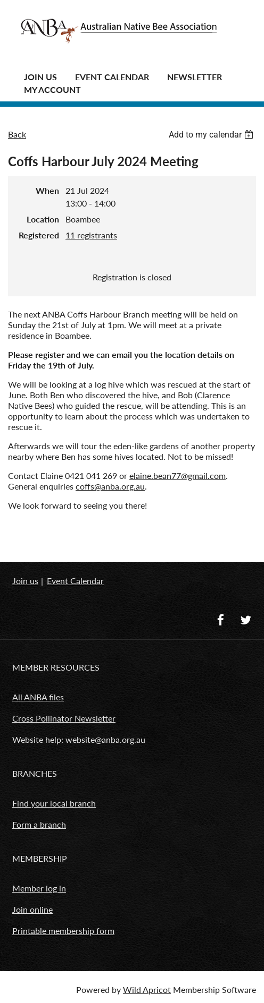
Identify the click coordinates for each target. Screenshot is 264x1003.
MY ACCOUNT (52, 89)
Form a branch (39, 824)
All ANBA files (38, 697)
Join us (25, 581)
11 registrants (91, 235)
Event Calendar (112, 77)
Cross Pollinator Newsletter (64, 718)
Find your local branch (54, 803)
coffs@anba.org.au (110, 486)
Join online (32, 909)
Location (43, 219)
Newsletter (194, 77)
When (47, 190)
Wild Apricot (147, 989)
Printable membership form (63, 930)
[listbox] (212, 134)
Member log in (39, 888)
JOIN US (40, 77)
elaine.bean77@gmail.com (177, 475)
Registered (39, 235)
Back (17, 134)
